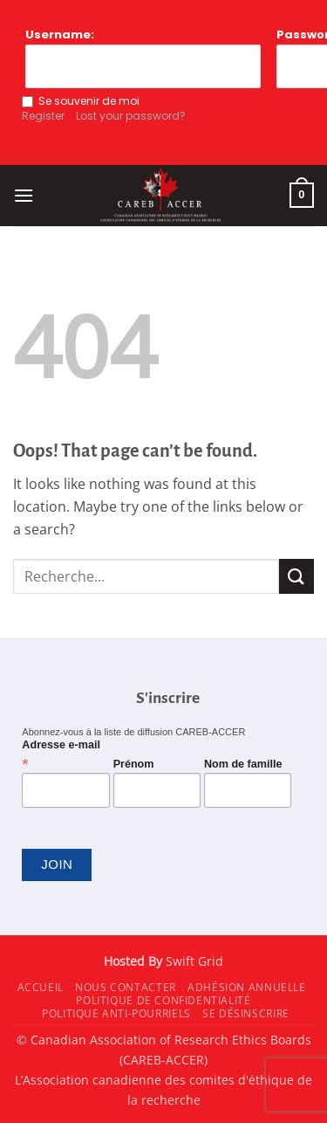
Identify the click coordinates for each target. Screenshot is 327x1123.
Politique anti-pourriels (116, 1013)
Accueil (40, 987)
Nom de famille (243, 764)
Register (43, 115)
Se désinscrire (246, 1013)
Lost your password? (131, 115)
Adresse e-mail (61, 754)
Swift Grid (192, 961)
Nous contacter (125, 987)
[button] (23, 195)
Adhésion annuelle (246, 987)
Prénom (133, 764)
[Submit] (296, 576)
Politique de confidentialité (163, 1000)
